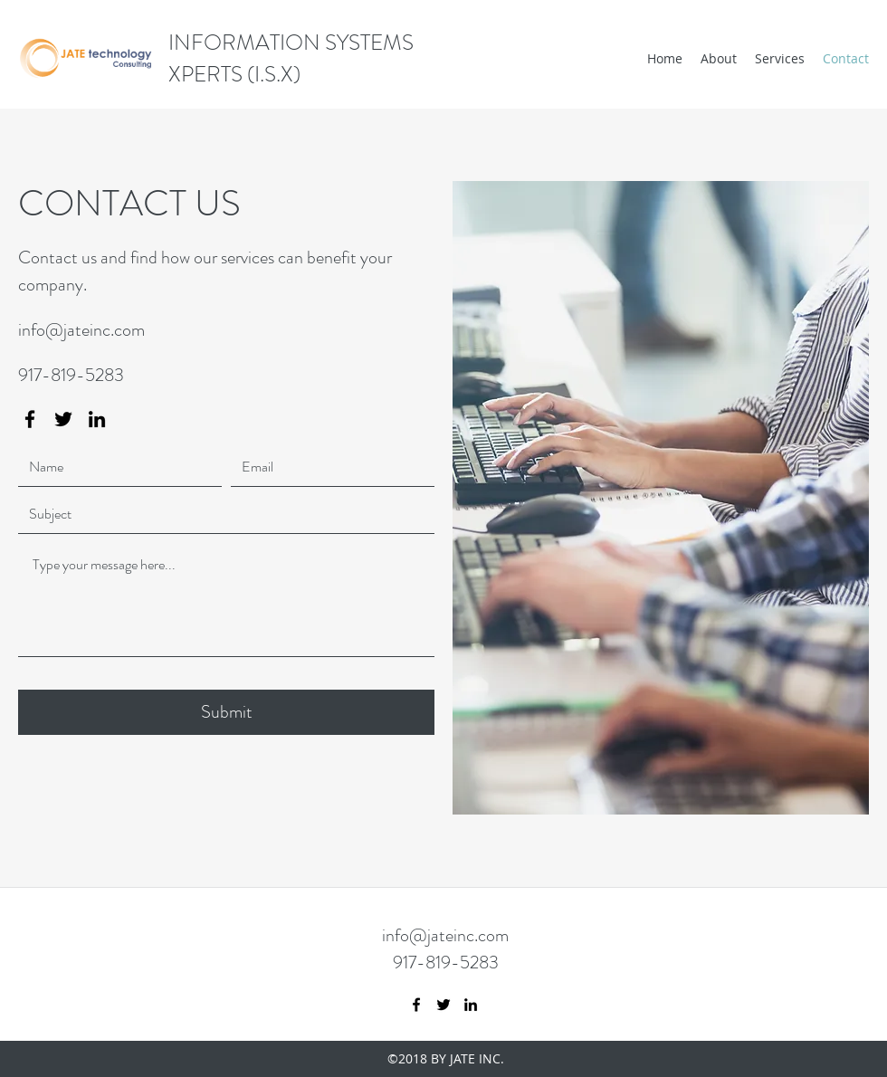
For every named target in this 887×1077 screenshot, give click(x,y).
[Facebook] (30, 419)
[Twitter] (63, 419)
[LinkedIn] (97, 419)
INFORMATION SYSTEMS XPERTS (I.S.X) (291, 58)
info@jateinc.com (81, 330)
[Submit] (226, 712)
